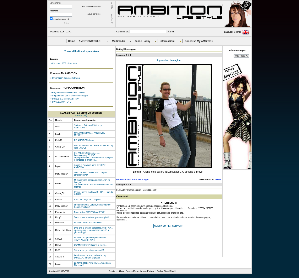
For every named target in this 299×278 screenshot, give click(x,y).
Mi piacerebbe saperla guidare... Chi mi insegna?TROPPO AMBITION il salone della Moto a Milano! (94, 183)
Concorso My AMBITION (199, 41)
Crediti (173, 271)
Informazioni (167, 41)
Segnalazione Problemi (145, 271)
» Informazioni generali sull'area (65, 78)
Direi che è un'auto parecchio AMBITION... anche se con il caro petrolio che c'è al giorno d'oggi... (93, 230)
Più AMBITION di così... (85, 140)
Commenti (133, 190)
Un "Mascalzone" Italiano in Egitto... (90, 245)
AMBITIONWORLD (89, 41)
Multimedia (118, 41)
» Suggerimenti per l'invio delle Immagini (69, 96)
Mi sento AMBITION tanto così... (89, 222)
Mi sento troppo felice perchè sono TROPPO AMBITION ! (90, 238)
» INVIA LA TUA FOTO (60, 102)
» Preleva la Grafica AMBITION (64, 99)
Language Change (236, 32)
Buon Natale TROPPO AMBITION (89, 212)
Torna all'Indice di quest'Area (81, 51)
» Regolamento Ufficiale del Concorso (67, 92)
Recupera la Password (91, 7)
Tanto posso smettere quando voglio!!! (91, 217)
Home (71, 41)
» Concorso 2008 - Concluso (63, 63)
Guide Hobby (142, 41)
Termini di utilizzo (116, 271)
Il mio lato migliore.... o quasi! (87, 199)
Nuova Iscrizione (93, 14)
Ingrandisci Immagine (168, 60)
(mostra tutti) (81, 115)
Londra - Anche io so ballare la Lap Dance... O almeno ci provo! (90, 256)
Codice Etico (163, 271)
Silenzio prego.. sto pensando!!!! (89, 250)
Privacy (129, 271)
